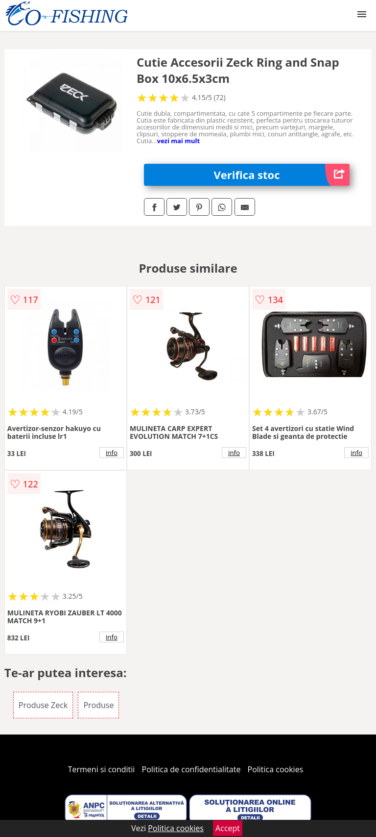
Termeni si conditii (101, 769)
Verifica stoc (282, 175)
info (112, 452)
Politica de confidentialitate (191, 769)
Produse (98, 705)
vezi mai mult (178, 140)
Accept (227, 828)
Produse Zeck (43, 705)
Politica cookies (276, 769)
